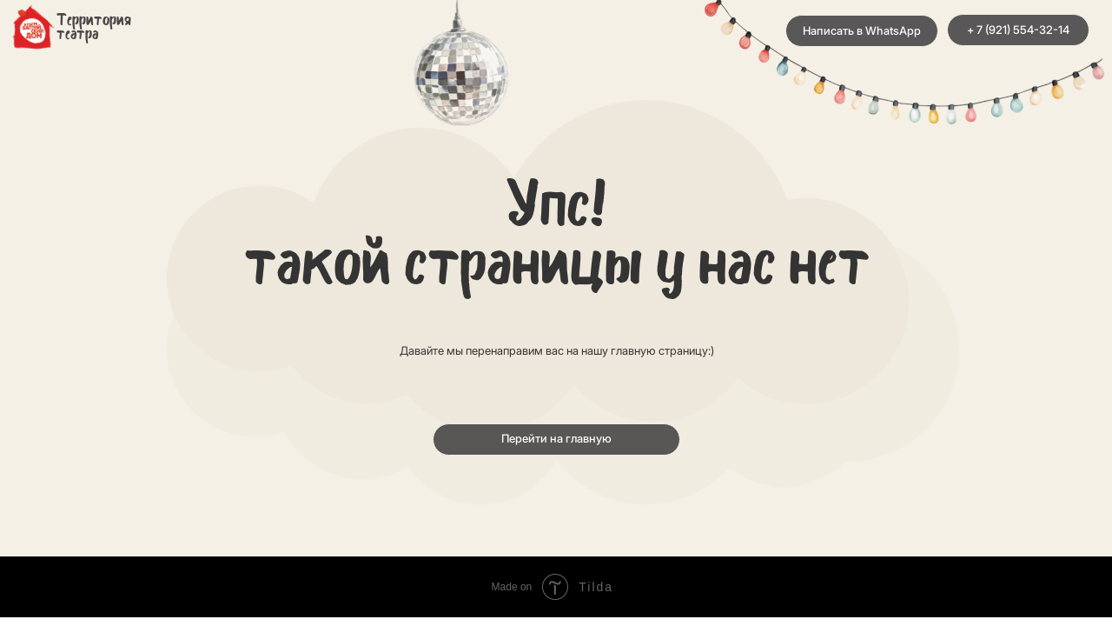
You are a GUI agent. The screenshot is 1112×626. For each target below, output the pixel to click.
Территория (93, 21)
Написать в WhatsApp (862, 30)
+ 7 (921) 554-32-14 (1018, 30)
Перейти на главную (556, 438)
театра (77, 35)
